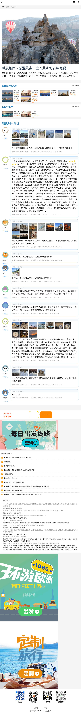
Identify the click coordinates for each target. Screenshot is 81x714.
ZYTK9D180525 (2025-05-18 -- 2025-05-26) (50, 297)
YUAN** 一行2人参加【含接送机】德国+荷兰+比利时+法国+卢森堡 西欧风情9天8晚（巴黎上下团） (33, 511)
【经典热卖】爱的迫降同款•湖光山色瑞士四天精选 (19, 470)
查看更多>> (75, 85)
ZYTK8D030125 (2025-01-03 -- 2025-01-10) (50, 313)
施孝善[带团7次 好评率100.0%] (25, 129)
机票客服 (47, 697)
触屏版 (36, 708)
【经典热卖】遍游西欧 (10, 478)
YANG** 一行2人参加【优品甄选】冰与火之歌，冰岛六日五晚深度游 (24, 525)
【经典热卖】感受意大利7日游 (13, 490)
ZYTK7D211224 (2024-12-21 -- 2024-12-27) (50, 384)
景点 (7, 7)
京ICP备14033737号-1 (37, 711)
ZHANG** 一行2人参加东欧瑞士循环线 (14, 536)
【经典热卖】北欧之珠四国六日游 (14, 482)
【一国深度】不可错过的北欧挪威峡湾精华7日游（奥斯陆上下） (23, 494)
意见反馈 (48, 711)
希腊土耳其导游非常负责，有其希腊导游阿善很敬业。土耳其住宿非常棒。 (43, 148)
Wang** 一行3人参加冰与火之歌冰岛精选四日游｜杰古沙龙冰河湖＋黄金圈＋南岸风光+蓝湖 (31, 543)
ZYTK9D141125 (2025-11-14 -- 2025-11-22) (50, 214)
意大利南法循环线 (9, 466)
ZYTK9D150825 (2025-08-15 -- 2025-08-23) (50, 260)
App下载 (44, 708)
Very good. (16, 394)
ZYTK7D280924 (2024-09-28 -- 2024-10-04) (50, 397)
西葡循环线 (7, 462)
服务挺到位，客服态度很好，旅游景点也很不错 (32, 257)
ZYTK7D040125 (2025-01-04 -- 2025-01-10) (50, 360)
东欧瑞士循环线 (8, 474)
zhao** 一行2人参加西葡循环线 (12, 520)
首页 (3, 7)
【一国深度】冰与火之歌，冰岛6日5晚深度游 (17, 458)
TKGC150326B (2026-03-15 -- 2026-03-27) (50, 151)
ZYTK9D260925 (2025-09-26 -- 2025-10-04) (50, 247)
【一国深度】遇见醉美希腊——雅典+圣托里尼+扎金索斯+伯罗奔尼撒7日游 (26, 486)
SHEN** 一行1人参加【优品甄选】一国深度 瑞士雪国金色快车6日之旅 (24, 515)
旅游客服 (33, 697)
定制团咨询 (61, 697)
